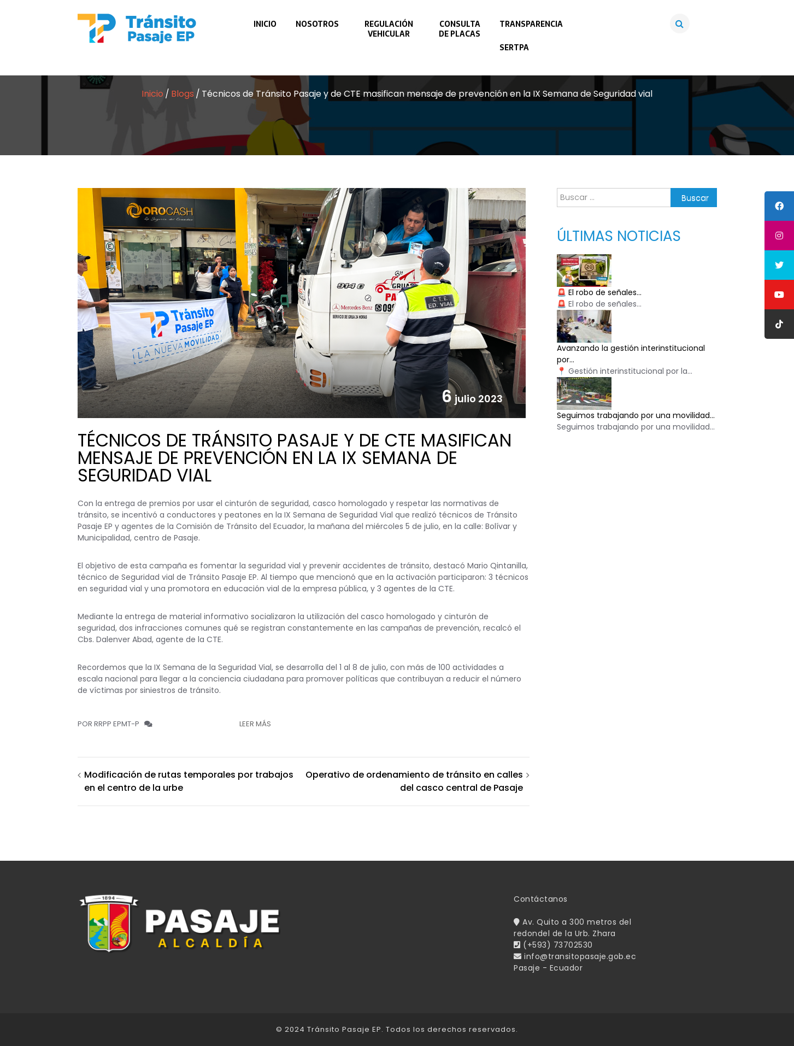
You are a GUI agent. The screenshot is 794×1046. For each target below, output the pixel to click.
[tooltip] (779, 206)
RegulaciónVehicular (388, 29)
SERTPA (514, 48)
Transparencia (531, 24)
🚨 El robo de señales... (599, 292)
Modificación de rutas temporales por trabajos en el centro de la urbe (188, 781)
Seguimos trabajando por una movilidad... (636, 415)
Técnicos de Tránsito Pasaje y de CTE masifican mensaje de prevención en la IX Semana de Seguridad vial (294, 457)
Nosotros (317, 24)
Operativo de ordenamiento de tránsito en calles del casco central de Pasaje (414, 781)
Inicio (265, 24)
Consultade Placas (459, 29)
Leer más (255, 724)
